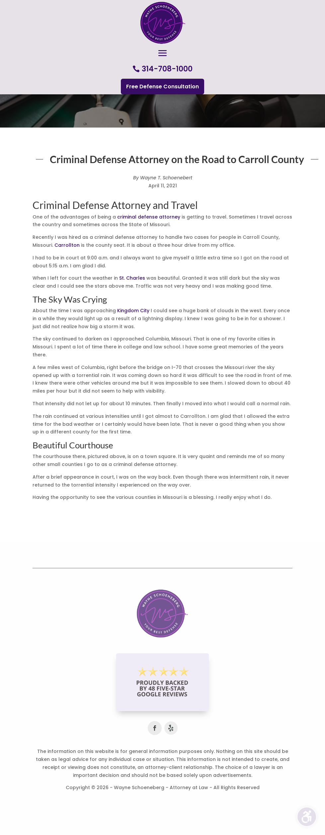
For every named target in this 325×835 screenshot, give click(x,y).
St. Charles (132, 278)
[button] (162, 53)
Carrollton (67, 245)
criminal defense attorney (148, 217)
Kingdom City (133, 310)
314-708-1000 (167, 69)
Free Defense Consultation (162, 86)
